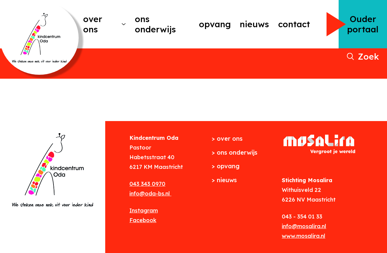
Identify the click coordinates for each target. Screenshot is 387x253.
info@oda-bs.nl (150, 193)
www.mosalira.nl (303, 235)
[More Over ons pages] (123, 24)
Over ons (92, 24)
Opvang (215, 24)
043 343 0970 (147, 183)
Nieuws (254, 24)
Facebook (142, 220)
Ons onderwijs (155, 24)
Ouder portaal (363, 24)
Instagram (143, 210)
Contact (294, 24)
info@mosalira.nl (304, 226)
